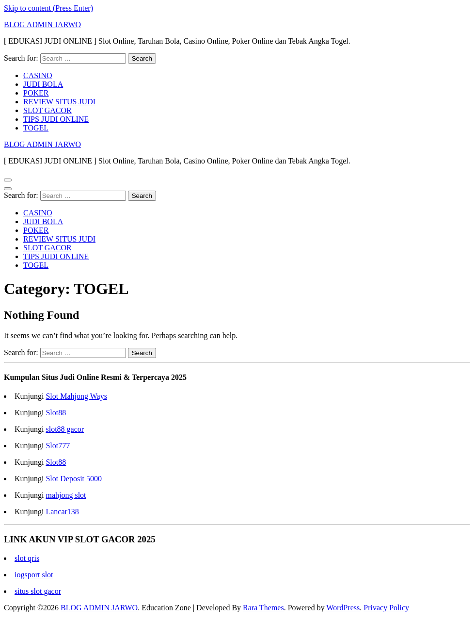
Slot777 (58, 445)
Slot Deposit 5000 (74, 478)
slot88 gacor (65, 429)
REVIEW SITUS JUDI (59, 102)
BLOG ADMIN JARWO (42, 24)
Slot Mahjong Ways (76, 396)
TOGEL (35, 128)
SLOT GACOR (47, 110)
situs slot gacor (38, 591)
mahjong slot (66, 495)
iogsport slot (34, 575)
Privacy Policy (386, 608)
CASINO (37, 75)
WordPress (343, 608)
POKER (35, 93)
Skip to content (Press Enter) (48, 8)
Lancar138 (62, 511)
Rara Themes (263, 608)
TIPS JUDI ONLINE (56, 119)
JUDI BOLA (43, 84)
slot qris (27, 558)
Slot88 (56, 412)
